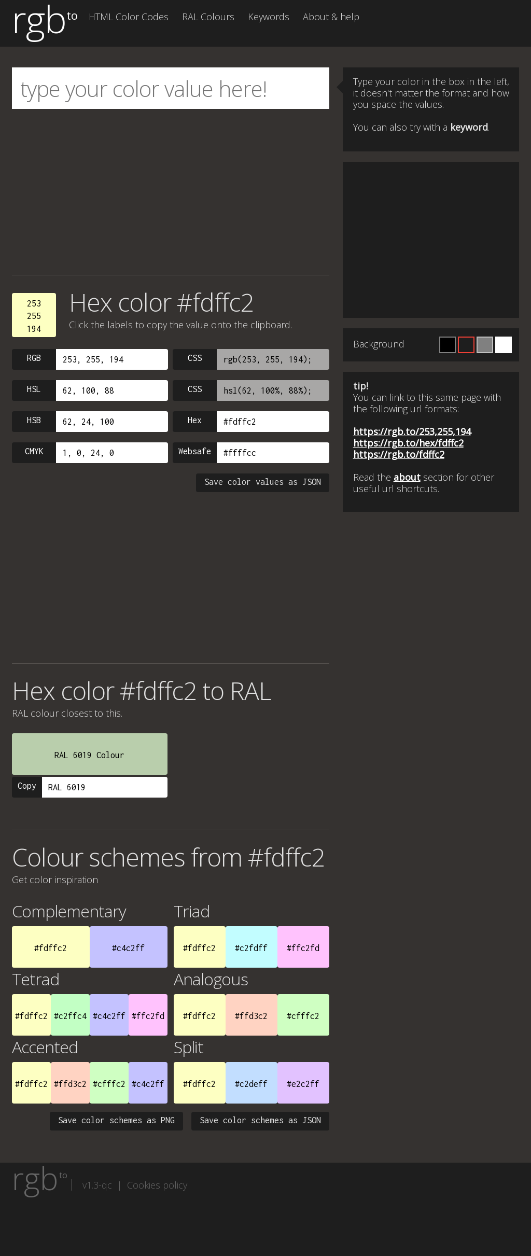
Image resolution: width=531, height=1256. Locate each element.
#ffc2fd (303, 948)
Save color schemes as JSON (260, 1120)
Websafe (194, 451)
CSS (195, 357)
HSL (34, 389)
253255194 (34, 316)
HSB (34, 420)
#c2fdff (251, 948)
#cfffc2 (303, 1016)
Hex (195, 420)
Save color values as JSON (262, 481)
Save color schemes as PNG (116, 1120)
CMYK (34, 451)
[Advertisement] (170, 191)
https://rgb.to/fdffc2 (398, 454)
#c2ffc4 (70, 1016)
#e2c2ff (303, 1083)
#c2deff (251, 1083)
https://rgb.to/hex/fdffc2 (408, 443)
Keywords (268, 16)
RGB (34, 357)
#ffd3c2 (251, 1016)
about (407, 477)
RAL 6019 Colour (89, 755)
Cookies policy (157, 1185)
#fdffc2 (50, 948)
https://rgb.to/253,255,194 (412, 431)
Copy (27, 785)
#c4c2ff (128, 948)
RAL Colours (208, 16)
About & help (331, 16)
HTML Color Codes (129, 16)
